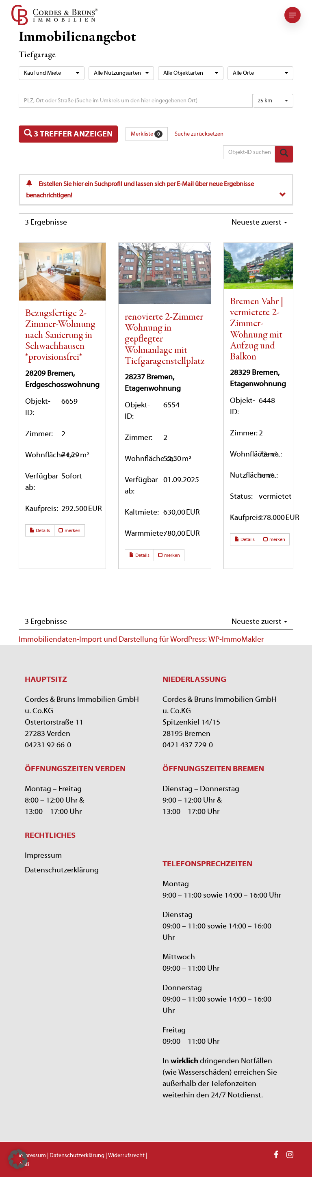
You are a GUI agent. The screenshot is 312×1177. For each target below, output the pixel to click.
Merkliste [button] (146, 134)
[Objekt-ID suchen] (250, 152)
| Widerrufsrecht (124, 1155)
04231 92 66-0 (48, 744)
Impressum (43, 855)
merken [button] (69, 530)
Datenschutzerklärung (62, 869)
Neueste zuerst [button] (259, 222)
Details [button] (40, 530)
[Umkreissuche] (136, 101)
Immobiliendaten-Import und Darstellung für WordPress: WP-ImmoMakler (141, 639)
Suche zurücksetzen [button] (199, 134)
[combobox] (51, 73)
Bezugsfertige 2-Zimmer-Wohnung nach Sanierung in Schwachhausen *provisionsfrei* (60, 336)
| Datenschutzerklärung (75, 1155)
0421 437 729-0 (187, 744)
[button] (292, 15)
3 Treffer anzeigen (68, 133)
